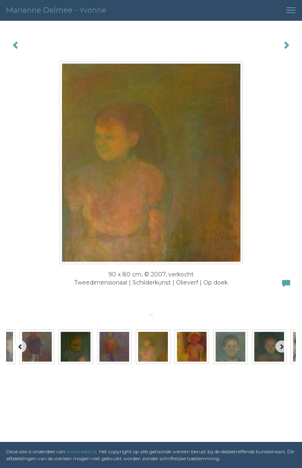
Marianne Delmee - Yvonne (56, 10)
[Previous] (20, 346)
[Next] (282, 346)
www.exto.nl (81, 451)
